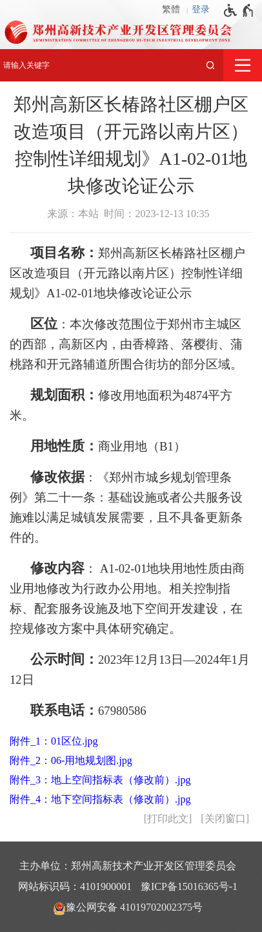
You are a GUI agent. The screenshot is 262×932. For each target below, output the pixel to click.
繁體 (171, 9)
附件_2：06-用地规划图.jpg (71, 760)
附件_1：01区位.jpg (53, 741)
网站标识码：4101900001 (75, 886)
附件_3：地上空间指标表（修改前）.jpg (100, 779)
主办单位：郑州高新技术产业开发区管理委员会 (127, 865)
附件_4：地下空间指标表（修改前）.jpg (100, 799)
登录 (201, 9)
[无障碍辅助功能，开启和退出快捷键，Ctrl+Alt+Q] (239, 10)
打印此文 (167, 818)
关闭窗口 (225, 818)
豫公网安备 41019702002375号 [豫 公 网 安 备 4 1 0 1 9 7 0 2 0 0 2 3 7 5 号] (128, 908)
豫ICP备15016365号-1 (189, 886)
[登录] (204, 9)
